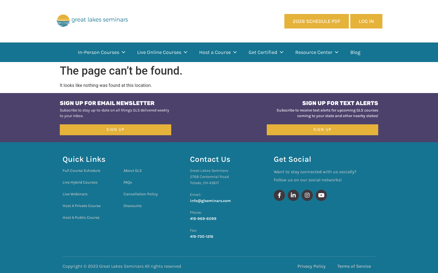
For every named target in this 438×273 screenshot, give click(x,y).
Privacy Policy (311, 266)
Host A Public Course (81, 217)
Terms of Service (354, 266)
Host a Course (218, 52)
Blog (355, 52)
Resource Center (317, 52)
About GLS (132, 170)
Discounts (132, 205)
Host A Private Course (82, 205)
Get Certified (266, 52)
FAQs (127, 182)
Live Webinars (75, 194)
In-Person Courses (102, 52)
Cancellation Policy (140, 194)
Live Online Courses (162, 52)
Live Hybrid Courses (80, 182)
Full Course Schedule (81, 170)
